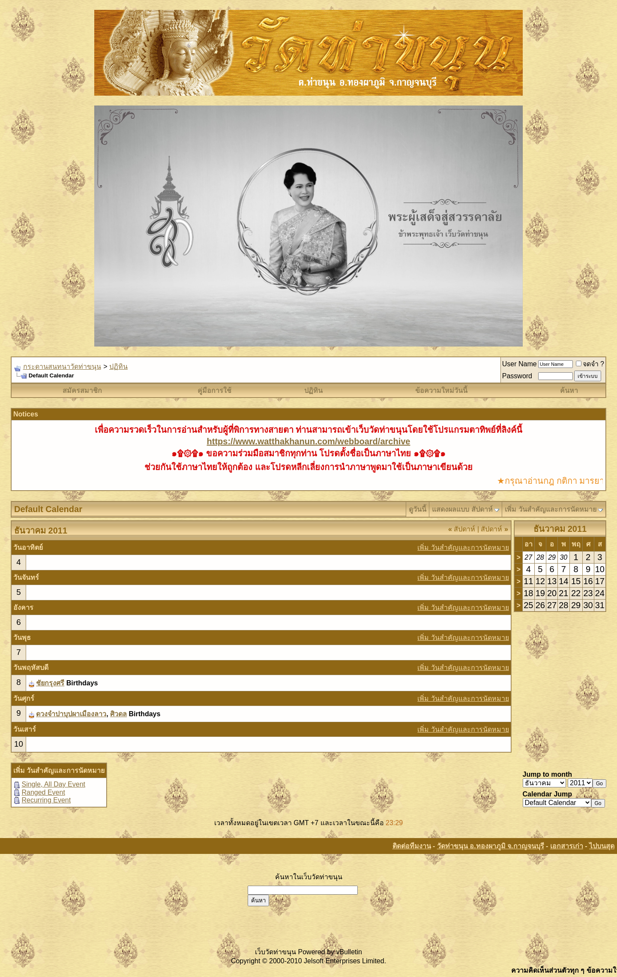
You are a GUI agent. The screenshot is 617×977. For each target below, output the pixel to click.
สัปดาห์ (461, 529)
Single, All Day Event (53, 784)
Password (517, 376)
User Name (519, 364)
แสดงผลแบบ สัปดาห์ (462, 509)
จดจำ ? (590, 364)
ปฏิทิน (118, 366)
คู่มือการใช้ (214, 390)
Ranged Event (43, 792)
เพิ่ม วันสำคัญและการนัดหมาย (550, 509)
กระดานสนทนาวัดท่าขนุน (62, 366)
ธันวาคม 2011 (560, 529)
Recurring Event (46, 800)
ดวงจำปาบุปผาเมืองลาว (71, 714)
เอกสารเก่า (566, 846)
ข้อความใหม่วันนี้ (441, 390)
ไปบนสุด (601, 846)
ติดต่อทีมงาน (411, 846)
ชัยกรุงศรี (50, 683)
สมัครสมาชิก (82, 390)
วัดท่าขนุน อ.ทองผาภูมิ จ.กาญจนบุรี (490, 846)
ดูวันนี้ (417, 509)
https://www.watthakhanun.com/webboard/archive (308, 441)
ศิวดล (118, 714)
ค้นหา (569, 390)
